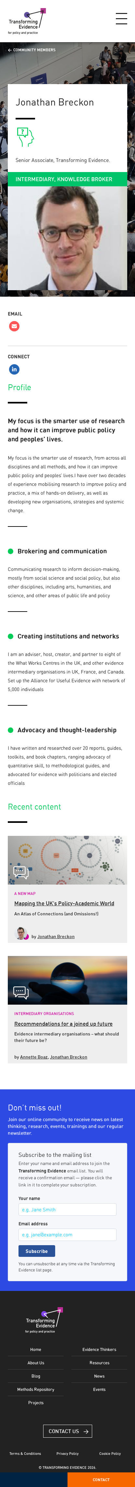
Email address (33, 1223)
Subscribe (37, 1251)
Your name (29, 1198)
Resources (99, 1362)
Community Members (34, 49)
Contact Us (64, 1431)
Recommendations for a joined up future (63, 1023)
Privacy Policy (67, 1453)
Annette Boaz (34, 1056)
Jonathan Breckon (56, 936)
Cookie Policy (110, 1453)
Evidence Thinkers (99, 1349)
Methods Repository (35, 1389)
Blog (35, 1376)
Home (35, 1349)
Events (99, 1389)
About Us (36, 1362)
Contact (101, 1479)
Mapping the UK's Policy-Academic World (64, 903)
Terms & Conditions (25, 1453)
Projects (35, 1402)
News (99, 1376)
